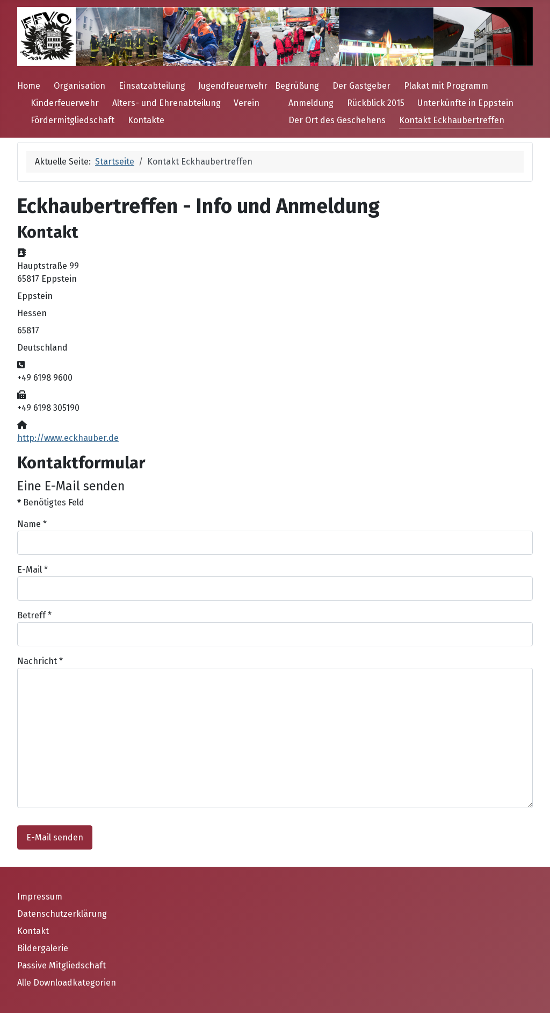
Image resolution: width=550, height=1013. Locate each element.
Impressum (39, 896)
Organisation (79, 86)
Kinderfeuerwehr (65, 103)
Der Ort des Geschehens (337, 120)
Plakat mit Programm (446, 86)
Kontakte (146, 120)
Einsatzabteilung (152, 86)
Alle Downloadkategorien (66, 983)
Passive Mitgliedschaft (61, 965)
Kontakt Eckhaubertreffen (451, 120)
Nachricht (40, 661)
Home (28, 86)
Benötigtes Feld (50, 502)
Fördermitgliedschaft (72, 120)
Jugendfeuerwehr (232, 86)
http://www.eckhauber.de (68, 438)
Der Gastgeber (361, 86)
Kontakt (33, 931)
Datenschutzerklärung (62, 914)
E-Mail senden (54, 837)
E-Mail (32, 570)
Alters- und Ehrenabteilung (166, 103)
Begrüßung (297, 86)
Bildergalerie (42, 948)
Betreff (34, 615)
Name (32, 524)
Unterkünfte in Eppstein (465, 103)
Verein (246, 103)
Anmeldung (311, 103)
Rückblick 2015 (375, 103)
